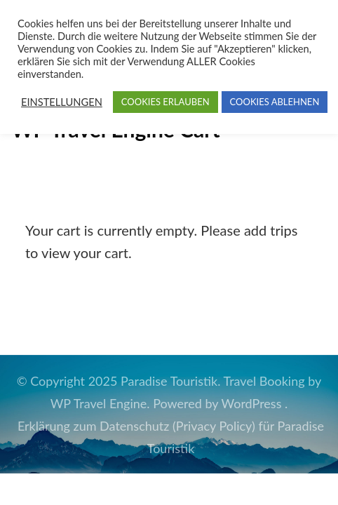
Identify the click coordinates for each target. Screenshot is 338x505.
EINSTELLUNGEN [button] (61, 102)
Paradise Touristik (169, 381)
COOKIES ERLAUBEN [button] (165, 101)
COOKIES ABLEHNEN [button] (275, 101)
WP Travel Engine (98, 403)
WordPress (252, 403)
